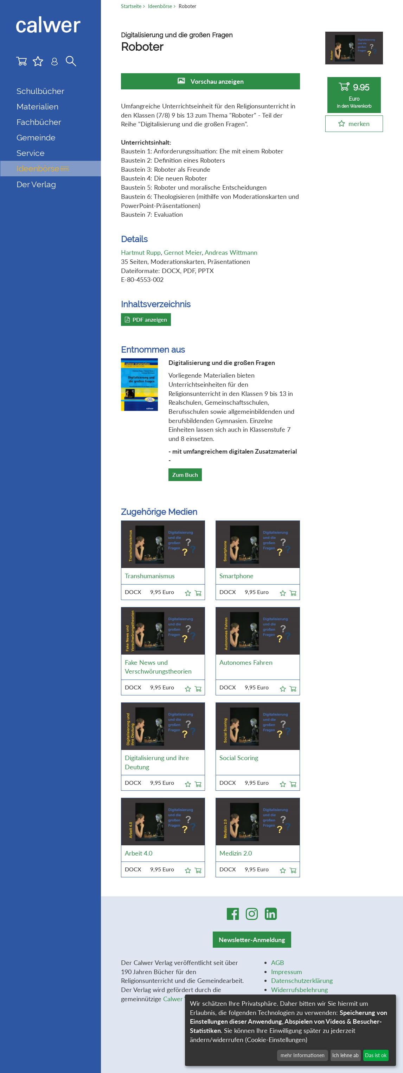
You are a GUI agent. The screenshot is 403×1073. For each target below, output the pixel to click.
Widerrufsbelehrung (299, 989)
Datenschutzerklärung (302, 980)
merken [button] (359, 123)
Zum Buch (185, 474)
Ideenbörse (43, 168)
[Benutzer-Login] (54, 63)
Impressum (286, 972)
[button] (188, 592)
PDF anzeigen (146, 319)
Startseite (131, 6)
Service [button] (31, 153)
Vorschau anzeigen (217, 81)
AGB (277, 962)
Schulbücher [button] (40, 91)
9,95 (354, 95)
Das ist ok (375, 1055)
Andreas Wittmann (231, 252)
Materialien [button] (37, 106)
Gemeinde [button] (36, 137)
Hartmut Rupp (141, 252)
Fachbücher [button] (39, 122)
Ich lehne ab (345, 1055)
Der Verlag (36, 184)
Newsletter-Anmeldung (252, 939)
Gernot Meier (183, 252)
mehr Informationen (303, 1055)
